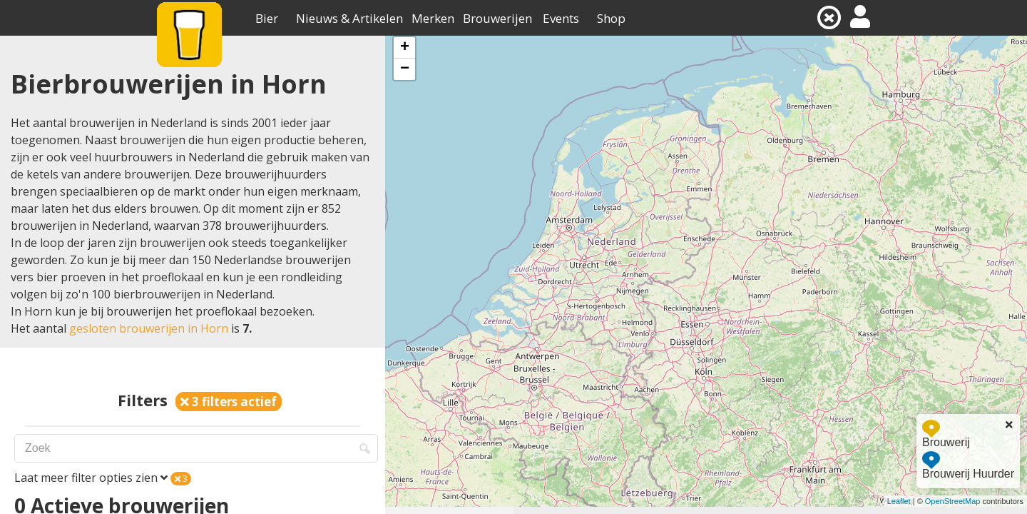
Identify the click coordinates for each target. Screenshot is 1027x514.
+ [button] (404, 48)
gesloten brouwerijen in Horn (148, 328)
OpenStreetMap (953, 501)
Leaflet (899, 501)
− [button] (404, 69)
